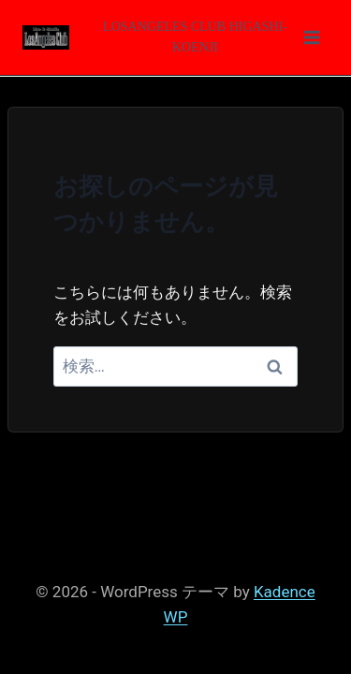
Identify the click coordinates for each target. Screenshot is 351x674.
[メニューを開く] (207, 37)
